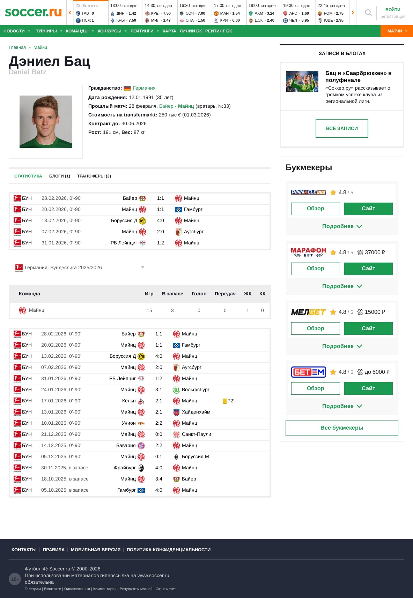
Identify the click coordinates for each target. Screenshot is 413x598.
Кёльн (129, 400)
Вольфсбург (195, 389)
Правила (54, 549)
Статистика (28, 176)
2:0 (160, 231)
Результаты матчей (136, 589)
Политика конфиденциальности (169, 549)
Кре (154, 13)
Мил (155, 20)
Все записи (342, 128)
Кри (224, 20)
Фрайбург (125, 467)
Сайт (368, 208)
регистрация (393, 16)
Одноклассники (77, 589)
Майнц (191, 198)
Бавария (126, 445)
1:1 (160, 198)
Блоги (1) (59, 176)
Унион (129, 423)
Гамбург (193, 209)
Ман (224, 13)
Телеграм (33, 589)
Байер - (176, 106)
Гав (85, 13)
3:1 (158, 389)
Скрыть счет (166, 589)
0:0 (158, 434)
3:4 (158, 479)
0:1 (158, 456)
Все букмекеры (341, 428)
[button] (69, 12)
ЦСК (259, 20)
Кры (121, 20)
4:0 (160, 220)
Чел (293, 20)
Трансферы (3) (94, 176)
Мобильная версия (95, 549)
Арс (293, 13)
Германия (144, 88)
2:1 (158, 400)
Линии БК (191, 31)
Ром (328, 13)
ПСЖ (86, 20)
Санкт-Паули (196, 434)
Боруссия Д (124, 220)
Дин (121, 13)
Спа (190, 20)
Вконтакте (52, 589)
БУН (23, 198)
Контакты (24, 549)
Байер (130, 198)
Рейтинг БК (218, 31)
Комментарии (105, 589)
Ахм (259, 13)
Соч (190, 13)
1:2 (160, 242)
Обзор (315, 208)
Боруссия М (195, 456)
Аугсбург (194, 231)
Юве (328, 20)
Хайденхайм (196, 412)
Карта (169, 31)
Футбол (33, 568)
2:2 (158, 423)
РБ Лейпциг (124, 242)
